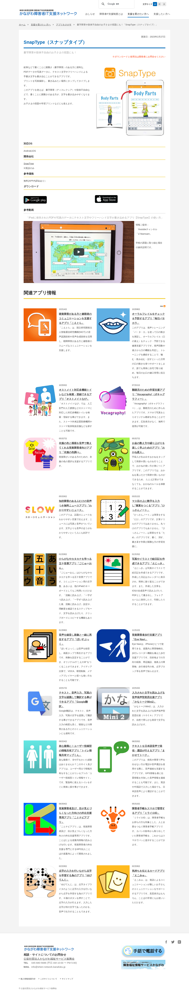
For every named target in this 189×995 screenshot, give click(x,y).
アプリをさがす (64, 24)
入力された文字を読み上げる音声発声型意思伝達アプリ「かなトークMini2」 (148, 697)
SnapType (29, 163)
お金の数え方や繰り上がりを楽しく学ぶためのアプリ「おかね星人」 (148, 448)
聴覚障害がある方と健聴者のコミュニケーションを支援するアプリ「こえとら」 (75, 318)
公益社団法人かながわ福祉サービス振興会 (49, 958)
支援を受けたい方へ (41, 24)
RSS (162, 306)
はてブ (179, 942)
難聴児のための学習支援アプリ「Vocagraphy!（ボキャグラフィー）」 (148, 394)
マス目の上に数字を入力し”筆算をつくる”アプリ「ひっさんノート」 (148, 505)
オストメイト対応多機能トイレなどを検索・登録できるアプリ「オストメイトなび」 (75, 394)
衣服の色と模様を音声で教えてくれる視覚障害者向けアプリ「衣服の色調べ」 (75, 448)
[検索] (116, 4)
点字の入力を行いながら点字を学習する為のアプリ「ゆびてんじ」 (75, 875)
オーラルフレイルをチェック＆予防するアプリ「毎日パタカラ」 (148, 318)
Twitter (173, 942)
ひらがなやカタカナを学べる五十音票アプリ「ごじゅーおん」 (75, 563)
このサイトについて (48, 979)
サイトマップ (67, 979)
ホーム (22, 24)
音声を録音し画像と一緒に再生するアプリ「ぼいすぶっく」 (75, 639)
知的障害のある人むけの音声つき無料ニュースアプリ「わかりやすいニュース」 (75, 505)
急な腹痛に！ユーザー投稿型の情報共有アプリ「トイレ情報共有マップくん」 (75, 750)
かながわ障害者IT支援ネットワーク (48, 12)
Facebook (166, 942)
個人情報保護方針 (28, 979)
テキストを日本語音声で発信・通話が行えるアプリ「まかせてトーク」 (148, 750)
